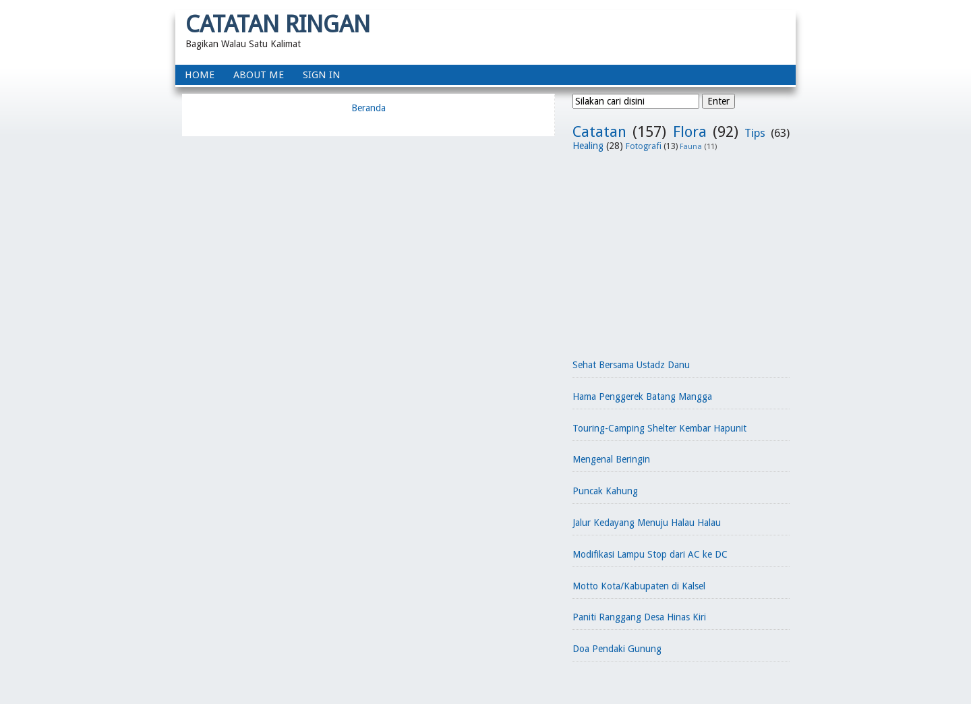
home (199, 75)
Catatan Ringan (277, 24)
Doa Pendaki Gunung (616, 648)
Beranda (368, 107)
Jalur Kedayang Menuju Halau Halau (646, 522)
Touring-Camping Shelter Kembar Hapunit (659, 428)
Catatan (599, 131)
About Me (258, 75)
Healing (588, 145)
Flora (690, 131)
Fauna (691, 146)
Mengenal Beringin (611, 459)
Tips (754, 133)
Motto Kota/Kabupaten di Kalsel (638, 586)
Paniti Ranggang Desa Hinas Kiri (639, 617)
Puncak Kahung (605, 491)
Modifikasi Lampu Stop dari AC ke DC (650, 554)
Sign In (322, 75)
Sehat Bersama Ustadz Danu (631, 364)
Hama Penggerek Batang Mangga (642, 396)
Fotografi (643, 146)
